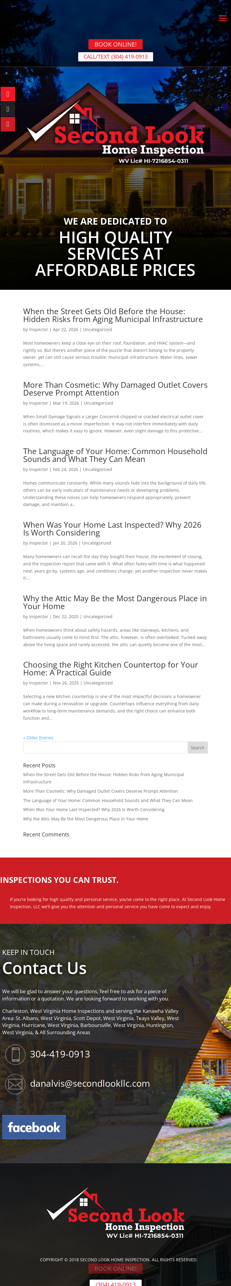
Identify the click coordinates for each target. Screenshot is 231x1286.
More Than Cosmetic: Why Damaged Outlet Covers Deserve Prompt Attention (115, 388)
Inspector (38, 329)
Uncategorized (97, 329)
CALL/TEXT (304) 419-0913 (116, 58)
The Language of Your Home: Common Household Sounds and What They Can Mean (115, 455)
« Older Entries (38, 738)
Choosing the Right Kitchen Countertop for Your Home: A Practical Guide (110, 668)
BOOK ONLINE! (115, 42)
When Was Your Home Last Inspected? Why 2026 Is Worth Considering (112, 528)
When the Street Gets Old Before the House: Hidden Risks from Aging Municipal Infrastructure (113, 315)
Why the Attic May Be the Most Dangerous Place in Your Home (115, 602)
